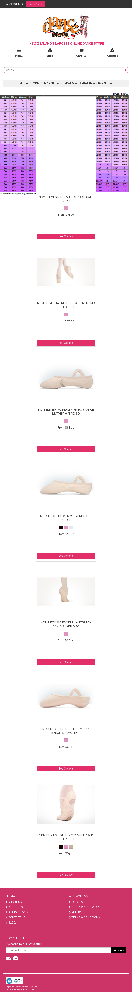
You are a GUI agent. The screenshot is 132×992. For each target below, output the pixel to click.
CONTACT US (15, 917)
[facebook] (15, 958)
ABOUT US (14, 902)
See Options (66, 236)
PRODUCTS (14, 907)
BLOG (11, 922)
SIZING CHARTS (17, 912)
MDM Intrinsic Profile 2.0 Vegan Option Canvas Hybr (66, 731)
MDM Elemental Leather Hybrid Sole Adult (66, 198)
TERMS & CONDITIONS (84, 917)
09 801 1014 (14, 3)
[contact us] (8, 958)
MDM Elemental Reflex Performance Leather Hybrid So (66, 411)
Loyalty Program (35, 4)
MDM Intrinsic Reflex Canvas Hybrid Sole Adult (66, 837)
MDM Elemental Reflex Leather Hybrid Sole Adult (66, 305)
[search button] (126, 70)
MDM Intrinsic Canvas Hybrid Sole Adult (66, 518)
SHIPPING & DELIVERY (84, 907)
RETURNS (76, 912)
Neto (33, 989)
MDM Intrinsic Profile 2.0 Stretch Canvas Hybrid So (66, 624)
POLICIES (76, 902)
